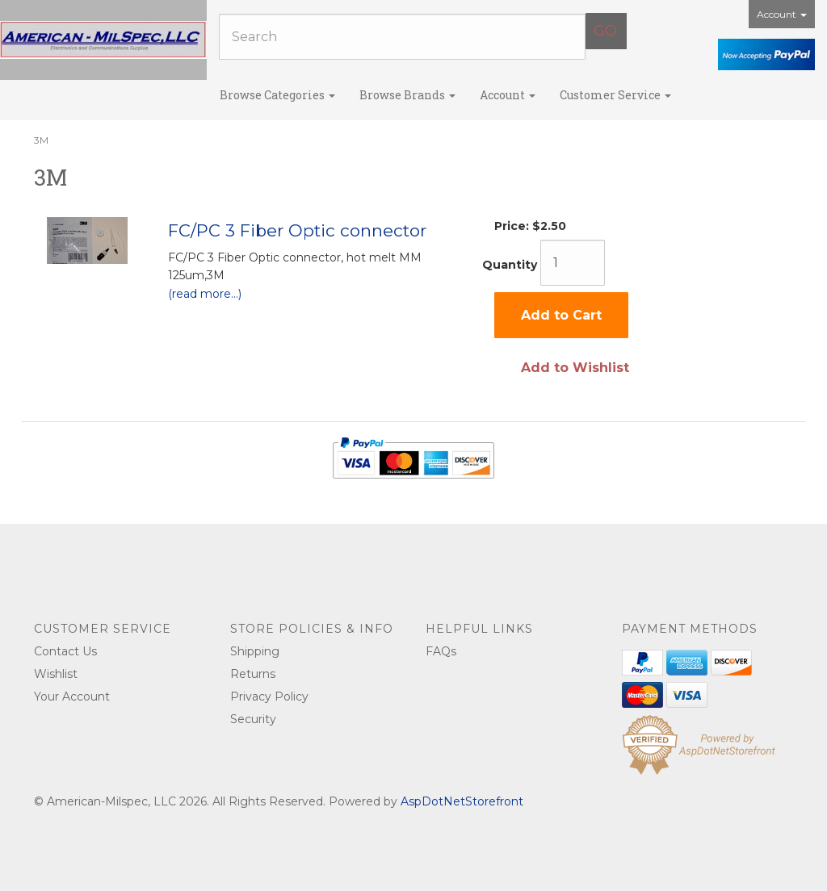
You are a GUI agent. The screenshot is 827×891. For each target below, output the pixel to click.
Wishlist (56, 674)
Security (253, 719)
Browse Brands (407, 94)
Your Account (72, 696)
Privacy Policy (269, 696)
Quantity (509, 264)
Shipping (254, 651)
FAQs (441, 651)
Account (782, 14)
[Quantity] (572, 263)
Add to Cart (561, 315)
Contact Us (65, 651)
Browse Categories (277, 94)
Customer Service (615, 94)
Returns (252, 674)
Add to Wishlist (575, 367)
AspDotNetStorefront (462, 801)
